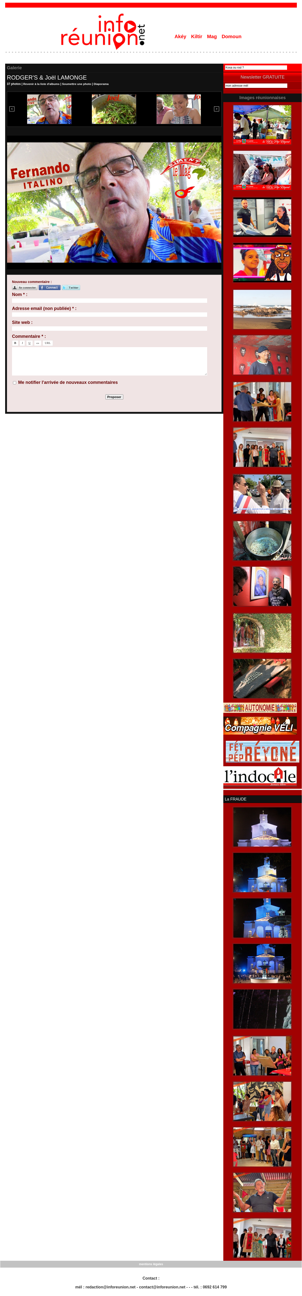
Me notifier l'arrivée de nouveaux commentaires (68, 382)
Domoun (231, 36)
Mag (212, 36)
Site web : (22, 322)
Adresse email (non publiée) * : (44, 308)
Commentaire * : (29, 336)
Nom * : (19, 294)
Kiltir (197, 36)
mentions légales (151, 1264)
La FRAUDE (235, 799)
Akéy (181, 36)
